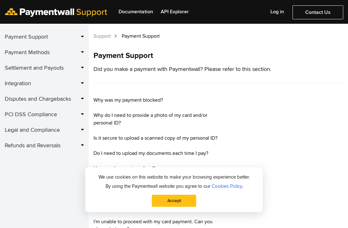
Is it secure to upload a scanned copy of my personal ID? (155, 138)
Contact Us (318, 12)
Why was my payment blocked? (128, 100)
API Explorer (175, 12)
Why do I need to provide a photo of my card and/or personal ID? (150, 119)
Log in (277, 12)
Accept (174, 200)
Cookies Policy (227, 186)
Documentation (136, 12)
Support (102, 36)
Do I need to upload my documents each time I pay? (150, 153)
